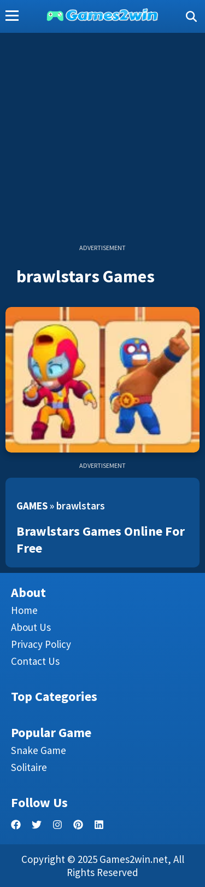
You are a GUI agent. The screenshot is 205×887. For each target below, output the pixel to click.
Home (24, 610)
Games (32, 505)
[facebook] (16, 824)
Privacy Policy (41, 644)
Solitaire (29, 767)
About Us (31, 627)
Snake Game (38, 750)
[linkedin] (99, 824)
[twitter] (37, 824)
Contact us (35, 661)
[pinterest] (78, 824)
